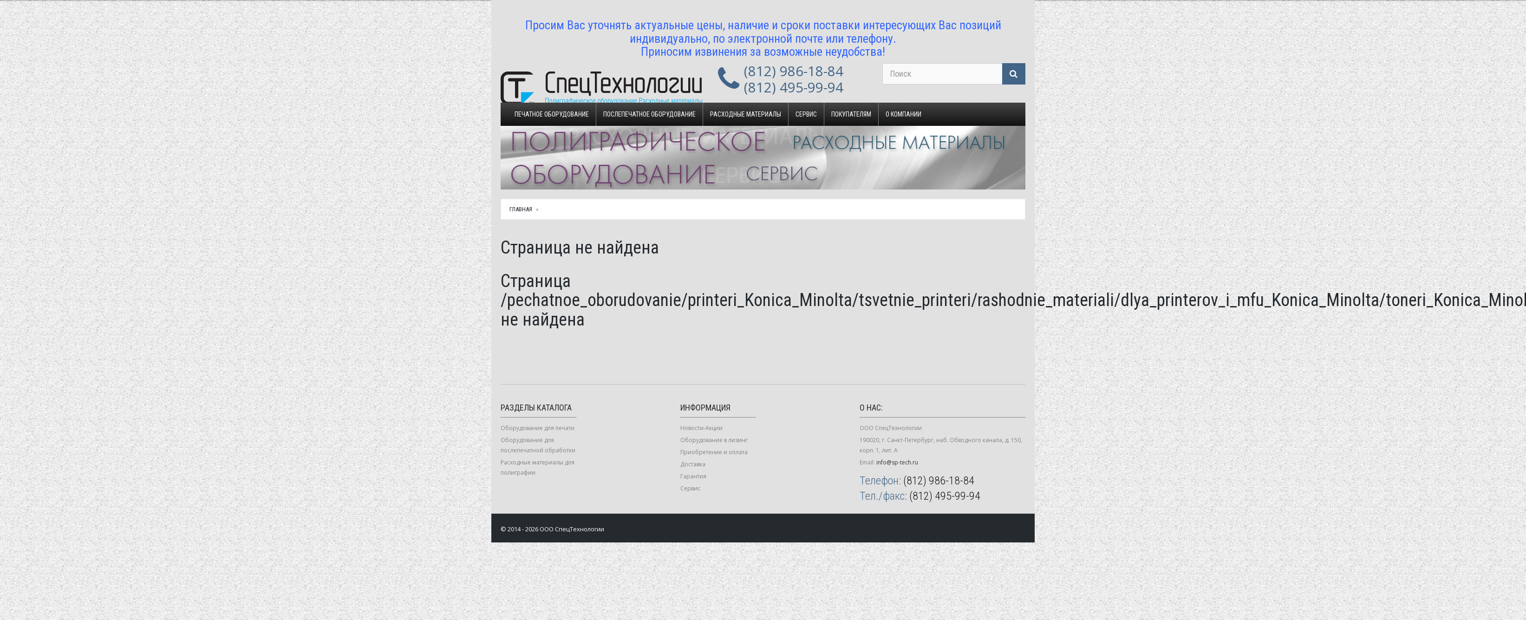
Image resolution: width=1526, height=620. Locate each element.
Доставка (692, 464)
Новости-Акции (701, 428)
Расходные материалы (745, 114)
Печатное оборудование (552, 114)
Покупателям (851, 114)
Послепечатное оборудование (649, 114)
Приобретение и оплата (714, 452)
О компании (903, 114)
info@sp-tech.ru (897, 462)
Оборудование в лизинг (714, 440)
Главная (520, 209)
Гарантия (693, 476)
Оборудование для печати (537, 428)
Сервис (806, 114)
